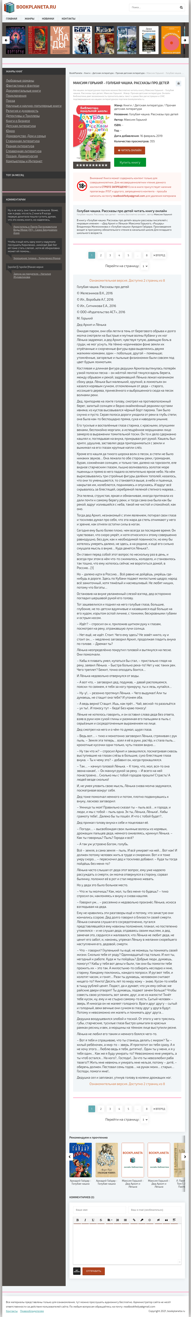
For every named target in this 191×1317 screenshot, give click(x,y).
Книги (127, 105)
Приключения (16, 95)
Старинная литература (23, 141)
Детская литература (149, 105)
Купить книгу (130, 162)
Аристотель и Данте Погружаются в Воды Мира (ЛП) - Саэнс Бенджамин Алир (35, 229)
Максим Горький (135, 119)
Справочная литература (23, 151)
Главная (11, 18)
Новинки (48, 18)
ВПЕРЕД (159, 255)
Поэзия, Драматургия (22, 156)
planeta (30, 7)
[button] (77, 1220)
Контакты (68, 18)
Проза (10, 100)
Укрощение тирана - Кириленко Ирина (36, 258)
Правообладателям (32, 1311)
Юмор (10, 131)
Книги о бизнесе (18, 121)
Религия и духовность (22, 110)
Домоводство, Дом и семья (26, 136)
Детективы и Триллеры (23, 115)
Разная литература (20, 146)
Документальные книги (23, 90)
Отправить (93, 1271)
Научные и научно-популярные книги (34, 105)
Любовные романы (20, 80)
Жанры (29, 18)
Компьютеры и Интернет (24, 161)
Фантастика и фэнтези (22, 85)
